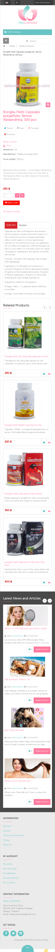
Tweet (8, 128)
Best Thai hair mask (14, 730)
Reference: (8, 150)
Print (9, 145)
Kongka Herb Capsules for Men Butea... (24, 494)
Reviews (23, 225)
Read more (42, 649)
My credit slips (10, 869)
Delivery (7, 831)
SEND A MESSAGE (11, 901)
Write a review (10, 142)
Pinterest (9, 134)
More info (11, 225)
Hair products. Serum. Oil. (17, 679)
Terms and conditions (13, 835)
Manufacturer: (9, 154)
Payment (7, 826)
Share (20, 128)
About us (7, 845)
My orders (8, 864)
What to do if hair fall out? (18, 781)
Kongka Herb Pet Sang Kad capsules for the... (27, 356)
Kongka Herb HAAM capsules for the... (24, 425)
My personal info (11, 878)
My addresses (9, 873)
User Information (43, 3)
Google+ (33, 128)
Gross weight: (9, 159)
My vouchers (9, 882)
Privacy (6, 840)
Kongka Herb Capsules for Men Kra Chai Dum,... (25, 563)
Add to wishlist (13, 212)
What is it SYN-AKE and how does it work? (26, 628)
